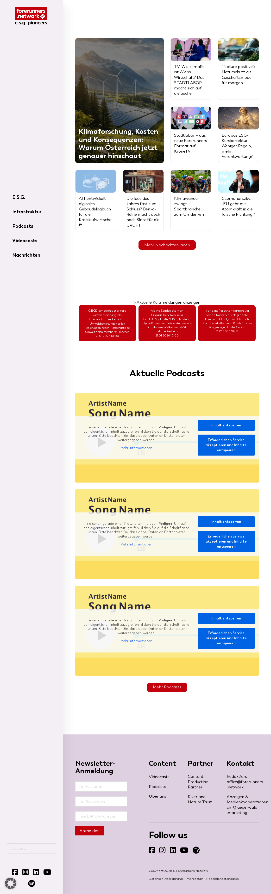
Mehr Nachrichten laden (167, 245)
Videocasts (24, 240)
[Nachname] (101, 801)
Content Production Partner (198, 782)
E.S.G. (18, 197)
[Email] (101, 816)
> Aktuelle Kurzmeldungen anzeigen (167, 302)
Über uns (157, 796)
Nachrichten (26, 255)
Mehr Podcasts (167, 687)
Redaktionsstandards (222, 879)
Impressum (194, 879)
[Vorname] (101, 786)
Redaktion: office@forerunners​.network (243, 782)
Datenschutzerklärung (166, 879)
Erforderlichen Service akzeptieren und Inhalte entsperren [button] (226, 445)
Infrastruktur (26, 212)
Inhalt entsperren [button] (226, 425)
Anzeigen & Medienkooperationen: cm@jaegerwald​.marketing (243, 804)
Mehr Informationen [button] (136, 448)
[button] (10, 883)
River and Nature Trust (200, 799)
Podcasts (22, 226)
